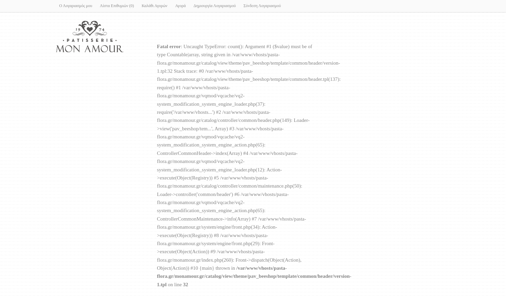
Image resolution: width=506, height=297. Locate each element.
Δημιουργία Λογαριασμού (215, 5)
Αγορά (180, 5)
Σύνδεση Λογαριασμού (262, 5)
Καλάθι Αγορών (154, 5)
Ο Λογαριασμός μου (75, 5)
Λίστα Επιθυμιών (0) (117, 5)
